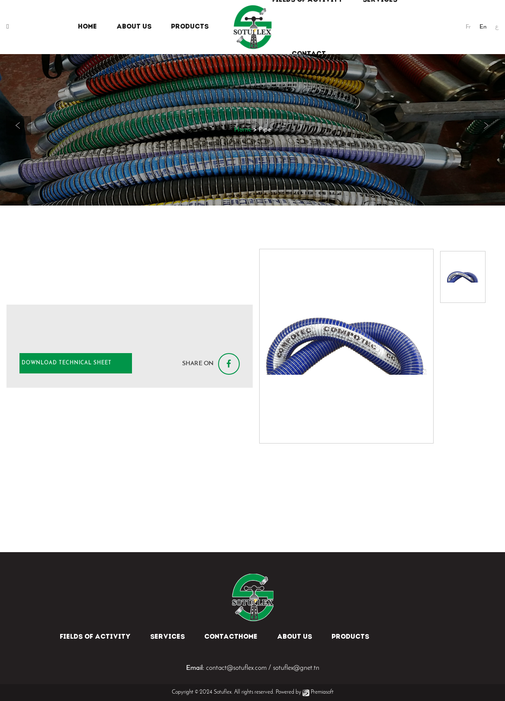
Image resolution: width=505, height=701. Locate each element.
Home (242, 129)
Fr (468, 27)
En (482, 27)
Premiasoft (322, 692)
